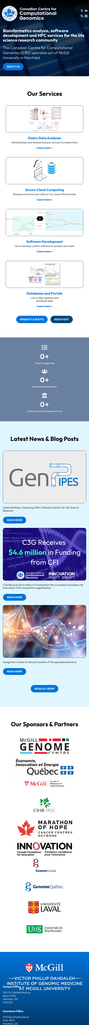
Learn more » (44, 147)
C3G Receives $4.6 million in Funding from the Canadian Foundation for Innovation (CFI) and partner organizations (43, 586)
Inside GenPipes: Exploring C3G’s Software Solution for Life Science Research (41, 509)
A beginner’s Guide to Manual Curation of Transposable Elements (39, 662)
